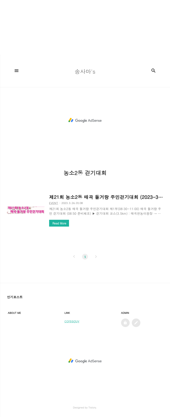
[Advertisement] (83, 27)
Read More (59, 223)
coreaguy (71, 320)
